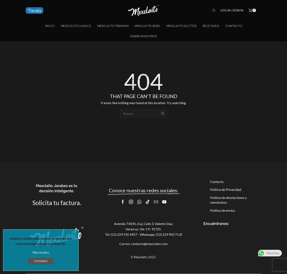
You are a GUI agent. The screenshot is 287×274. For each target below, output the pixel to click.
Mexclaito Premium (112, 26)
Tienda (34, 10)
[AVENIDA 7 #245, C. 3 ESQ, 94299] (230, 245)
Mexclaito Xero (147, 26)
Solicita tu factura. (56, 202)
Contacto (233, 26)
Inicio (50, 26)
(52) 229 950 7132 (169, 234)
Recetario (211, 26)
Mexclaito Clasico (76, 26)
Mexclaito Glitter (181, 26)
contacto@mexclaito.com (149, 244)
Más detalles (41, 252)
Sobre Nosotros (143, 36)
